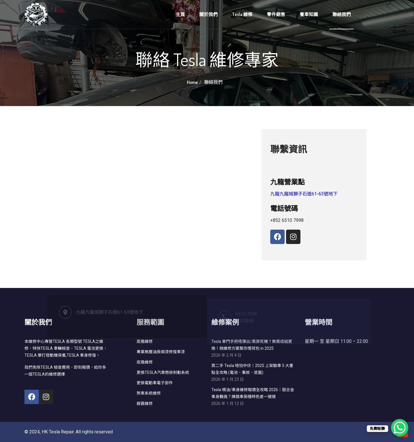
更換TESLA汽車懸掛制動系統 (163, 372)
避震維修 (145, 403)
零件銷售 (276, 14)
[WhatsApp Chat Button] (399, 427)
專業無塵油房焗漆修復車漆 (161, 351)
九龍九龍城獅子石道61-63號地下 (304, 194)
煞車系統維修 (149, 393)
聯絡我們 (341, 14)
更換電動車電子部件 (155, 382)
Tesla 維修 (242, 14)
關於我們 (208, 14)
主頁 (180, 14)
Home (192, 82)
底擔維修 (145, 362)
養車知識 (309, 14)
